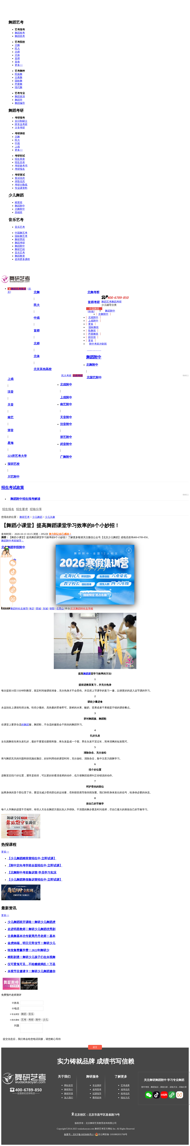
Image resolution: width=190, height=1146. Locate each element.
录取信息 (20, 181)
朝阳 (52, 608)
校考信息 (125, 1093)
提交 (95, 1047)
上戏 (17, 146)
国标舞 (18, 80)
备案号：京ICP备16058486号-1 (78, 1134)
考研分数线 (21, 184)
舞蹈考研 (16, 110)
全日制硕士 (21, 121)
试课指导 (96, 1093)
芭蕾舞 (18, 84)
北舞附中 (20, 209)
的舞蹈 (25, 724)
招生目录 (20, 162)
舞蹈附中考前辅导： (12, 540)
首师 (17, 58)
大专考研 (20, 127)
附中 (38, 1019)
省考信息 (125, 1089)
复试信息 (20, 178)
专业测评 (96, 1085)
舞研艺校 (20, 249)
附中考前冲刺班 (98, 343)
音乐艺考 (16, 220)
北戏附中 (93, 317)
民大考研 (66, 375)
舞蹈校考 (20, 32)
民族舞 (18, 74)
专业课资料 (21, 188)
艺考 (23, 1019)
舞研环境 (68, 1093)
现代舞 (18, 87)
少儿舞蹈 (16, 195)
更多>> (19, 65)
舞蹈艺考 (16, 22)
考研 (31, 1019)
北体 (17, 55)
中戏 (17, 143)
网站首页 (68, 1085)
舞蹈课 (87, 673)
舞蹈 (23, 1014)
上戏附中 (93, 320)
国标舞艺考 (21, 236)
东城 (45, 608)
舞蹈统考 (20, 36)
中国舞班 (94, 308)
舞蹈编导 (20, 103)
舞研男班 (20, 239)
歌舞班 (92, 330)
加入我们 (68, 1097)
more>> (186, 375)
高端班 (18, 212)
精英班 (18, 202)
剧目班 (92, 337)
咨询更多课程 (22, 259)
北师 (17, 51)
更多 (90, 324)
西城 (38, 608)
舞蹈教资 (20, 256)
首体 (17, 61)
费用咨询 (96, 1097)
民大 (17, 48)
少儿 (45, 1019)
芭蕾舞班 (93, 334)
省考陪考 (96, 1089)
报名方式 (125, 1097)
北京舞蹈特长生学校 (81, 608)
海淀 (31, 608)
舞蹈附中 (20, 205)
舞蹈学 (18, 99)
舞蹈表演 (20, 96)
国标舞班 (94, 327)
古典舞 (18, 77)
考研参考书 (21, 165)
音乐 (31, 1014)
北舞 (17, 45)
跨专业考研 (21, 124)
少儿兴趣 (50, 517)
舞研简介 (68, 1089)
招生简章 (20, 159)
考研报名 (20, 169)
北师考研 (78, 375)
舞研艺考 (25, 517)
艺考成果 (125, 1085)
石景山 (60, 608)
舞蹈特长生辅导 (19, 608)
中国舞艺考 (21, 232)
